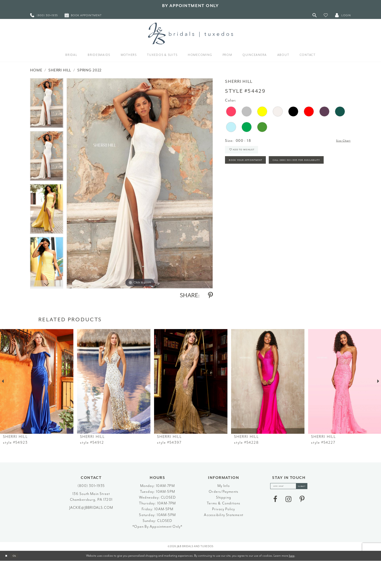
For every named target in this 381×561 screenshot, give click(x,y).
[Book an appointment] (83, 15)
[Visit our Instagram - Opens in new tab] (288, 501)
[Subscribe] (305, 487)
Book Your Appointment (252, 165)
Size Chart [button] (341, 141)
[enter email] (289, 487)
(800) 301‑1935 (91, 486)
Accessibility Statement (223, 515)
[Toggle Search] (314, 15)
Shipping (223, 497)
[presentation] (36, 381)
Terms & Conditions (224, 503)
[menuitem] (44, 15)
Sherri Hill (59, 70)
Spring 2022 (89, 70)
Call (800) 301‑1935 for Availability (262, 179)
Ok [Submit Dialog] (18, 556)
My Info (223, 486)
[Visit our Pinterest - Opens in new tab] (302, 501)
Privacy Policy (223, 509)
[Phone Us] (44, 15)
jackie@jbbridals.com (91, 507)
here (291, 555)
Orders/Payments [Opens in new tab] (223, 491)
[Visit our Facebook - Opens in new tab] (275, 501)
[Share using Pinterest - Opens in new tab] (210, 295)
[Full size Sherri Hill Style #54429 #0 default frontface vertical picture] (140, 183)
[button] (325, 15)
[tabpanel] (46, 104)
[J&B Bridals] (190, 33)
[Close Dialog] (7, 556)
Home (36, 70)
